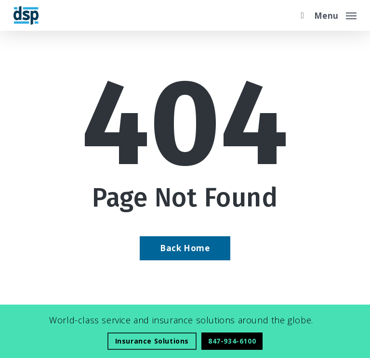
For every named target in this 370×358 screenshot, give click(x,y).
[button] (335, 14)
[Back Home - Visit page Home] (185, 248)
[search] (300, 15)
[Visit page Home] (26, 15)
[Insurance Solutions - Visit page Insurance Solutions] (152, 341)
